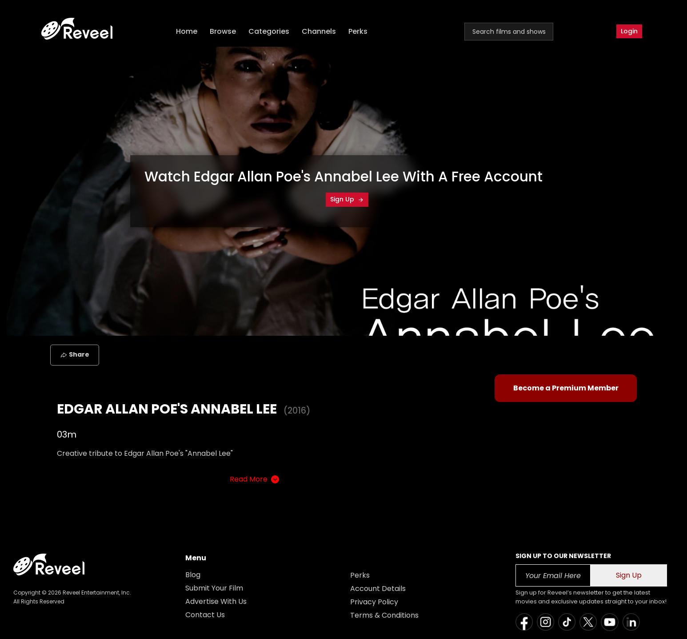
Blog (192, 575)
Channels (319, 31)
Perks (357, 31)
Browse (223, 31)
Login (629, 31)
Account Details (378, 588)
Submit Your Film (214, 588)
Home (186, 31)
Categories (268, 31)
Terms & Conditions (384, 615)
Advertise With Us (216, 601)
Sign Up (347, 199)
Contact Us (205, 615)
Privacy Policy (374, 602)
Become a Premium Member (566, 388)
